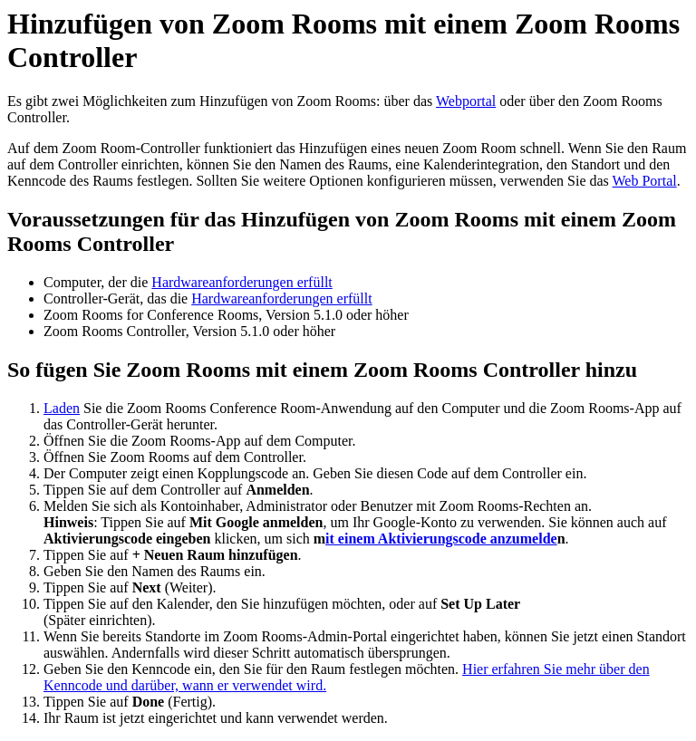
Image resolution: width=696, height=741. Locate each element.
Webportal (466, 101)
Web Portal (645, 180)
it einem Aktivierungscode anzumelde (441, 538)
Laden (62, 408)
